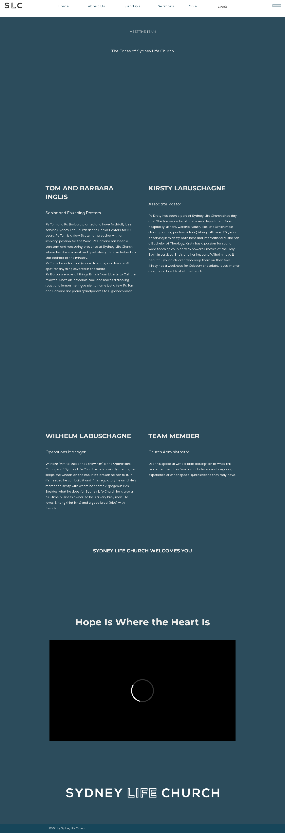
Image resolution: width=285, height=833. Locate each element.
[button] (277, 5)
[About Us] (97, 6)
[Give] (193, 6)
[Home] (64, 6)
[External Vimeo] (142, 690)
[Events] (222, 6)
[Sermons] (166, 6)
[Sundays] (133, 6)
